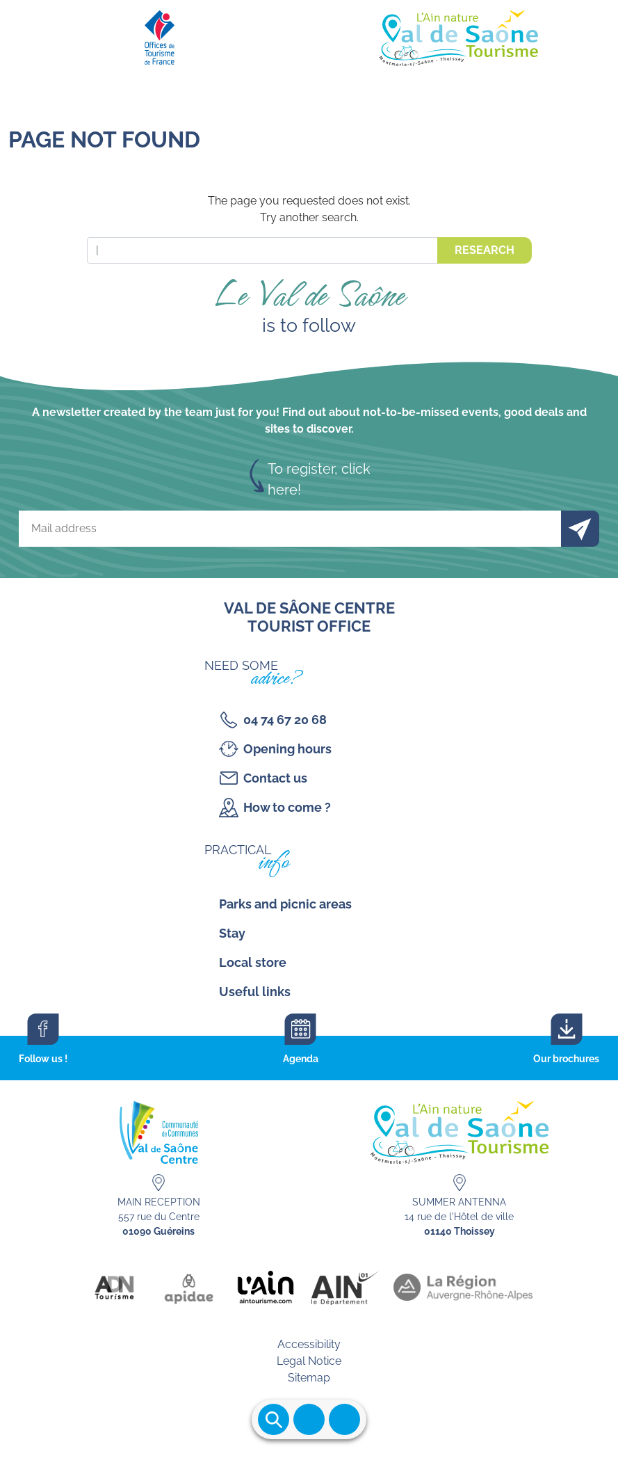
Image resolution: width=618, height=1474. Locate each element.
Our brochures (566, 1058)
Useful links (255, 991)
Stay (232, 933)
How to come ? (287, 807)
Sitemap (309, 1377)
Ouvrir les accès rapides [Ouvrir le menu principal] (344, 1419)
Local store (252, 962)
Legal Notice (309, 1361)
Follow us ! (43, 1058)
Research (484, 250)
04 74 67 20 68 (285, 719)
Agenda (300, 1058)
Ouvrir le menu (309, 1419)
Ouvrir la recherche (273, 1419)
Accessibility (309, 1344)
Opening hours (287, 749)
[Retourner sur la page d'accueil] (309, 35)
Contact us (275, 778)
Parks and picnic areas (285, 904)
